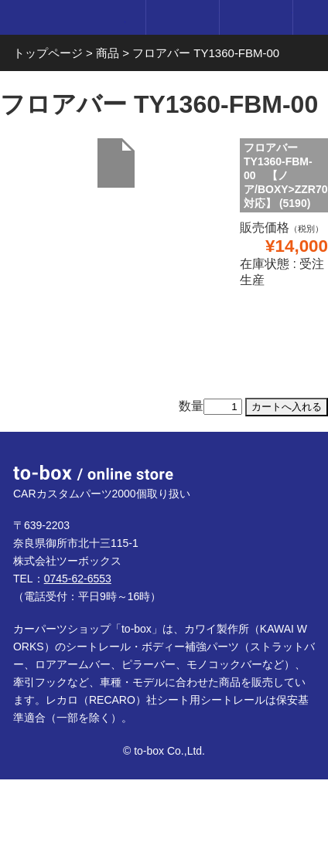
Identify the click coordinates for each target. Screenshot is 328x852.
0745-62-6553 (77, 578)
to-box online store (69, 19)
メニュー (310, 17)
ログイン (182, 17)
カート (255, 17)
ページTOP (297, 462)
